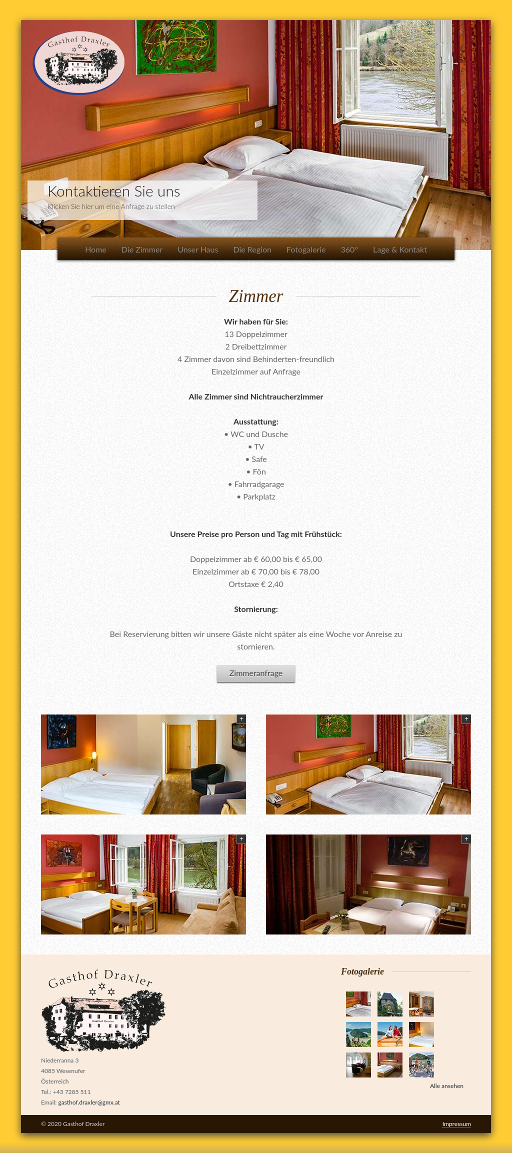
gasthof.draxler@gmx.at (89, 1102)
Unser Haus (198, 249)
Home (95, 249)
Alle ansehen (447, 1086)
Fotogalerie (306, 249)
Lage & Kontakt (400, 249)
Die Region (252, 249)
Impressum (456, 1124)
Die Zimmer (142, 249)
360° (349, 249)
